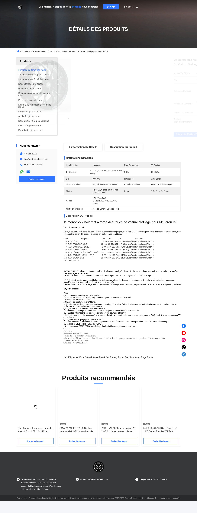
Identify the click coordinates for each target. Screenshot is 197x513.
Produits (76, 7)
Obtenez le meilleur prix (137, 134)
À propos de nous (62, 7)
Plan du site (22, 510)
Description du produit (123, 147)
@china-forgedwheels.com (85, 348)
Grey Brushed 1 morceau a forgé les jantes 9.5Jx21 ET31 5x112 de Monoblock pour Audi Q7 (35, 442)
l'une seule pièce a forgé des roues (97, 369)
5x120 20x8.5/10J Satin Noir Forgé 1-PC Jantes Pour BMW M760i (160, 442)
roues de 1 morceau (128, 369)
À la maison (45, 7)
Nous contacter (90, 7)
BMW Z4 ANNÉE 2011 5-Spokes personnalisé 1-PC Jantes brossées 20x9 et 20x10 (77, 442)
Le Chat (111, 7)
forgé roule (147, 369)
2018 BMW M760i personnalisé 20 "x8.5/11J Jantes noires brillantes (118, 442)
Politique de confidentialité (40, 510)
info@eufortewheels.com (36, 159)
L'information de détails (83, 147)
